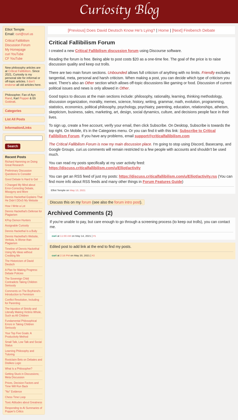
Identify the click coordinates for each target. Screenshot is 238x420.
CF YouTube (13, 58)
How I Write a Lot (15, 206)
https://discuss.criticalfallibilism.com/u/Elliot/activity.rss (168, 176)
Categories (13, 111)
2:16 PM (65, 255)
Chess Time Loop (15, 397)
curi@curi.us (24, 34)
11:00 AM (65, 235)
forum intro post (127, 202)
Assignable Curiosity (17, 225)
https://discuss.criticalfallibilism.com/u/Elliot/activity (95, 168)
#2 (93, 255)
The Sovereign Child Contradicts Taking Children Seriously (21, 282)
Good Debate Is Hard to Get (21, 179)
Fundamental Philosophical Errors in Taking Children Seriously (21, 324)
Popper (24, 98)
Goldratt (10, 101)
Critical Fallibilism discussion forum (107, 51)
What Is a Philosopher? (18, 368)
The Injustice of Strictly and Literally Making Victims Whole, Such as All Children (23, 312)
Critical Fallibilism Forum (82, 42)
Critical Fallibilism (17, 41)
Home (163, 30)
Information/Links (18, 128)
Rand (8, 98)
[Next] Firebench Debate (193, 30)
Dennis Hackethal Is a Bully (21, 231)
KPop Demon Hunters (18, 220)
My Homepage (15, 49)
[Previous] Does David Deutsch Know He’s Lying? (111, 30)
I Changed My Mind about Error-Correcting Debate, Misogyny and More (20, 188)
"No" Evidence (13, 391)
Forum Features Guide (162, 182)
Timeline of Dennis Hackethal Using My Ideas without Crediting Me (22, 252)
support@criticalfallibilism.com (162, 136)
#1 (94, 235)
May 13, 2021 (77, 190)
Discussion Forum (17, 45)
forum (86, 202)
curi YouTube (14, 54)
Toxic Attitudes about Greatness (23, 402)
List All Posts (15, 119)
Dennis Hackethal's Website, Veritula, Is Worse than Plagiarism (22, 240)
